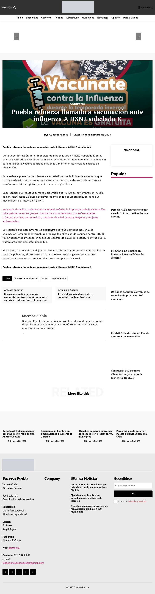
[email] (133, 485)
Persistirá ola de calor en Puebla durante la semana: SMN (130, 334)
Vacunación (59, 278)
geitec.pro (14, 547)
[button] (9, 7)
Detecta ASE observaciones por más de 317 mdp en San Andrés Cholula (129, 213)
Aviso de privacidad (137, 501)
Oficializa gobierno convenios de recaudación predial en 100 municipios (130, 295)
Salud (44, 278)
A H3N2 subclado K (26, 278)
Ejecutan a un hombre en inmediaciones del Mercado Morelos (127, 254)
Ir (133, 493)
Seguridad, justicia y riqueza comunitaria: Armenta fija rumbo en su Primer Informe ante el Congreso (25, 297)
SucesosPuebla (58, 134)
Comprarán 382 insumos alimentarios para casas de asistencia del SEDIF (127, 374)
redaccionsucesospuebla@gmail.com (23, 562)
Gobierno (77, 104)
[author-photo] (4, 441)
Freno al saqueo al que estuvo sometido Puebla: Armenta (75, 296)
